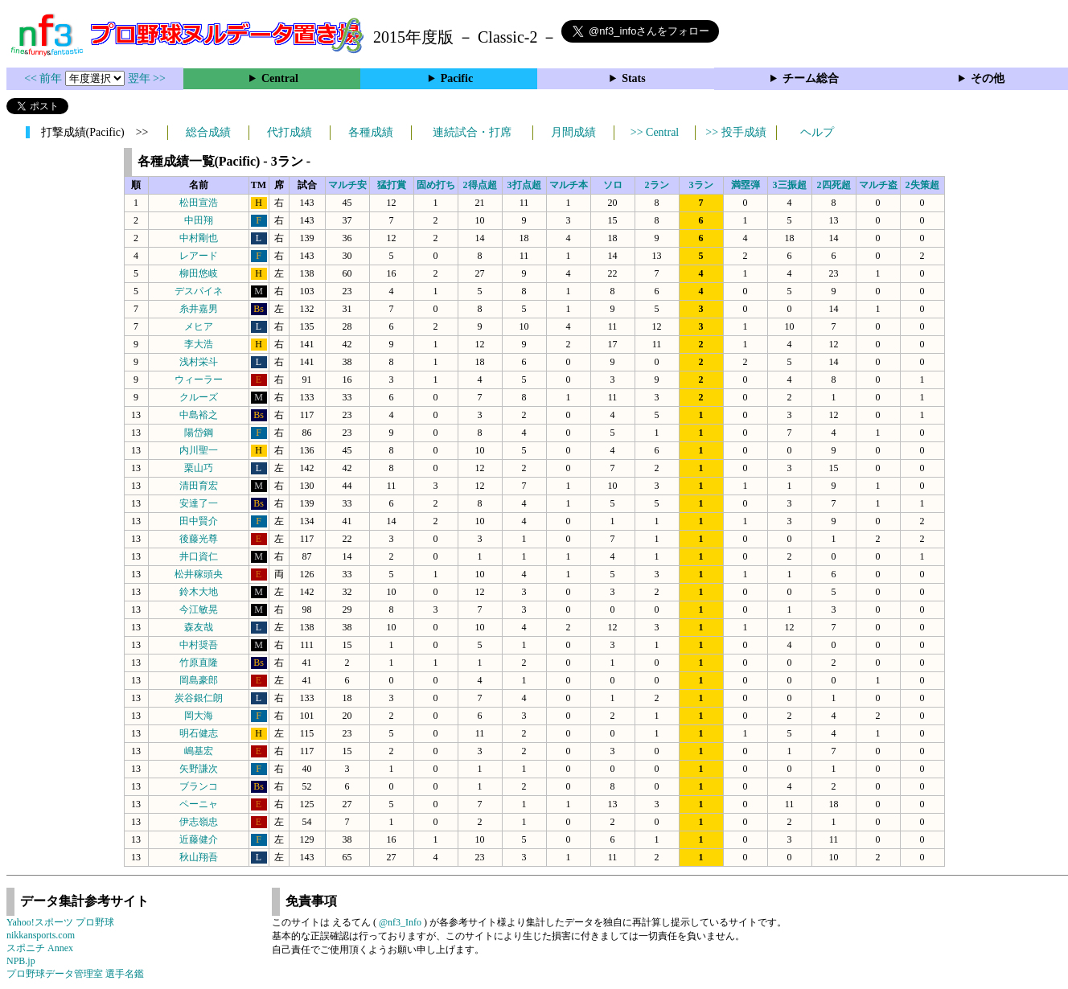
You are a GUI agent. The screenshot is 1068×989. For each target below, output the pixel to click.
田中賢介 (198, 521)
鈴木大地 (198, 591)
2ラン (657, 185)
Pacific (457, 78)
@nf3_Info (400, 922)
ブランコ (198, 786)
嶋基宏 (198, 751)
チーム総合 (811, 78)
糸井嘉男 (198, 308)
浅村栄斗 (198, 361)
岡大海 (198, 715)
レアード (198, 255)
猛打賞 (391, 185)
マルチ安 (347, 185)
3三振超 (790, 185)
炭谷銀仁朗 (199, 698)
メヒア (198, 326)
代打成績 (289, 132)
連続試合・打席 (472, 132)
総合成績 (208, 132)
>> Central (655, 132)
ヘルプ (817, 132)
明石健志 (198, 733)
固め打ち (436, 185)
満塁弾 (745, 185)
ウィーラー (199, 379)
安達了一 (198, 503)
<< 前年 (44, 78)
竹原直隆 (198, 662)
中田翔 (198, 220)
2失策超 (922, 185)
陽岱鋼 (198, 432)
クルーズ (198, 397)
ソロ (612, 185)
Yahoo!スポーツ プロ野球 (60, 922)
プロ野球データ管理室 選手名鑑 (75, 973)
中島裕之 (198, 415)
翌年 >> (147, 78)
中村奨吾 (198, 644)
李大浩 (198, 344)
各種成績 (370, 132)
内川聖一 (198, 450)
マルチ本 (568, 185)
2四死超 (834, 185)
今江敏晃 (198, 609)
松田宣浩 (198, 202)
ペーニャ (198, 804)
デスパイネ (199, 291)
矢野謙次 (198, 768)
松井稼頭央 (199, 574)
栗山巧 (198, 468)
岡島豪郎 (198, 680)
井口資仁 (198, 556)
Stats (634, 78)
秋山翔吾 (198, 857)
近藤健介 (198, 839)
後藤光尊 (198, 538)
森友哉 (198, 627)
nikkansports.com (40, 935)
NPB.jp (20, 960)
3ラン (701, 185)
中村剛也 (198, 238)
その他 (987, 78)
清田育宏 (198, 485)
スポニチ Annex (39, 948)
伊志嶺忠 (198, 821)
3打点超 (524, 185)
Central (279, 78)
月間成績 (573, 132)
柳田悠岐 (198, 273)
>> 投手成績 (735, 132)
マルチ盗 (878, 185)
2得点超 (480, 185)
